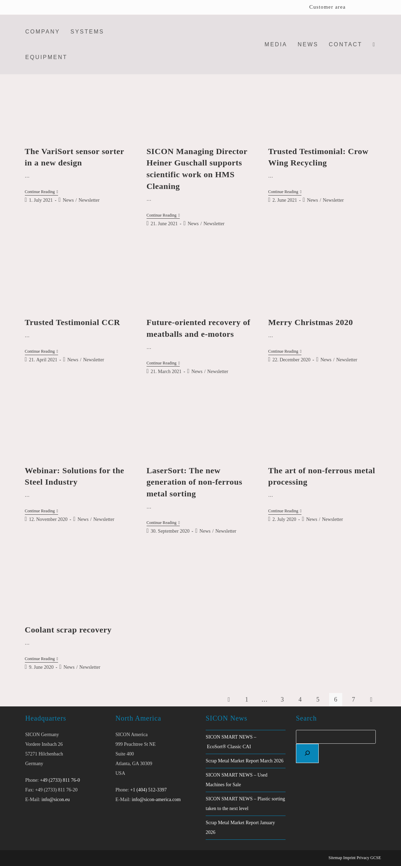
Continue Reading (41, 192)
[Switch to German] (371, 7)
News (68, 200)
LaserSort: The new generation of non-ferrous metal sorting (194, 482)
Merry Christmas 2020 (310, 322)
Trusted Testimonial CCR (72, 322)
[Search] (307, 753)
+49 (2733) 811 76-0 (60, 780)
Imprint (349, 857)
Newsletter (89, 200)
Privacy (363, 857)
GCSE (375, 857)
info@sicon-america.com (156, 799)
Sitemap (335, 857)
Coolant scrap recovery (68, 629)
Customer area (327, 7)
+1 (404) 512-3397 (148, 789)
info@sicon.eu (55, 799)
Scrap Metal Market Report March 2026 (244, 760)
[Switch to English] (358, 7)
